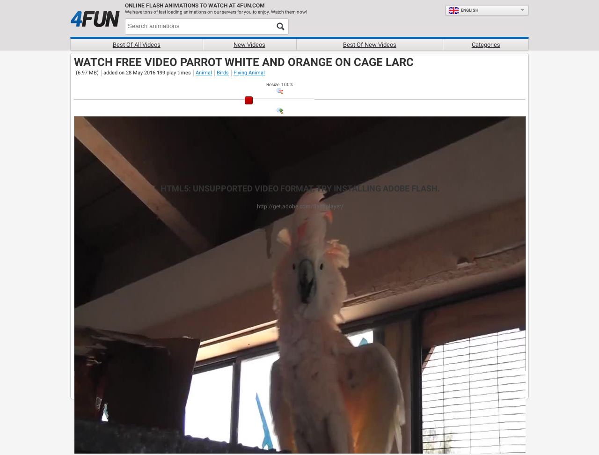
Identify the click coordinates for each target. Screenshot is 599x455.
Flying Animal (249, 73)
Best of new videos (369, 44)
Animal (204, 73)
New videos (249, 44)
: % (279, 84)
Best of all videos (137, 44)
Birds (223, 73)
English (463, 10)
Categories (486, 44)
